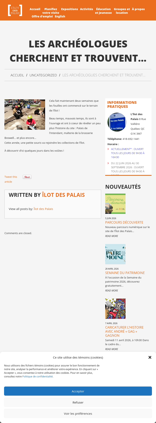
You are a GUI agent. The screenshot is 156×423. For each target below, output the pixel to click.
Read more (111, 236)
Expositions (69, 9)
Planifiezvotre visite (50, 11)
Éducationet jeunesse (103, 11)
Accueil (35, 9)
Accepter (78, 391)
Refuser (78, 402)
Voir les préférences (78, 413)
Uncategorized (43, 75)
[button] (150, 357)
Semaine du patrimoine (125, 272)
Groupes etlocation (122, 11)
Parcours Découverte (124, 222)
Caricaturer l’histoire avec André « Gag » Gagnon (124, 331)
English (60, 16)
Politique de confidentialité (37, 376)
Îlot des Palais (63, 194)
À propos (138, 9)
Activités (86, 9)
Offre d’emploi (42, 16)
